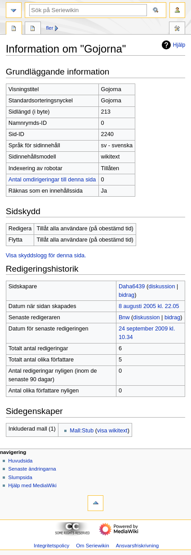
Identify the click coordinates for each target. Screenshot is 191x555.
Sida (14, 29)
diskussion (161, 286)
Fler (49, 28)
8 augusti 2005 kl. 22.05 (149, 306)
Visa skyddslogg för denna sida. (46, 255)
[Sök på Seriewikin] (88, 10)
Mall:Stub (81, 430)
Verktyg (177, 29)
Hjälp (172, 44)
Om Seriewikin (92, 545)
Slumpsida (20, 477)
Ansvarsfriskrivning (137, 545)
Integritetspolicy (51, 545)
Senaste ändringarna (32, 468)
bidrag (126, 295)
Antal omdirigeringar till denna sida (52, 179)
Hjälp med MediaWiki (32, 485)
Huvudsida (20, 460)
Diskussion (32, 29)
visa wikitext (112, 430)
